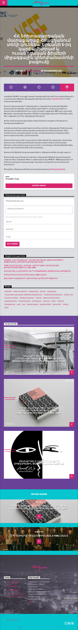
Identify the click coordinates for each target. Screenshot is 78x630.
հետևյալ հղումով (57, 169)
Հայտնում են (56, 99)
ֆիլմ (6, 307)
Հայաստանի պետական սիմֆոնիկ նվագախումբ (23, 294)
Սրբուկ (38, 298)
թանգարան (36, 301)
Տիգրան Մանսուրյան (51, 298)
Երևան (42, 291)
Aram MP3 (8, 291)
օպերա (65, 304)
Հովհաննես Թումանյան (53, 294)
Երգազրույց (33, 291)
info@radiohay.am (13, 590)
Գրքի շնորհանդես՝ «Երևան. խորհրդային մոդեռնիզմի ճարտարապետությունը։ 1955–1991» (31, 267)
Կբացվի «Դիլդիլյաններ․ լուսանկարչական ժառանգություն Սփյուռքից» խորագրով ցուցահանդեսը (34, 261)
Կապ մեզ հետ (12, 620)
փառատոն (57, 304)
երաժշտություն (25, 301)
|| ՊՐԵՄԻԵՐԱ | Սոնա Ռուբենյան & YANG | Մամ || (25, 275)
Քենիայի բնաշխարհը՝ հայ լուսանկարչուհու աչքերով (31, 279)
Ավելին (31, 602)
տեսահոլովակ (32, 304)
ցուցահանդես (45, 304)
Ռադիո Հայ (33, 71)
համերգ (61, 301)
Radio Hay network (20, 291)
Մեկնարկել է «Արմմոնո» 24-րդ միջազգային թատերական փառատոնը (37, 271)
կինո (54, 301)
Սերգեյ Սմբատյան (27, 298)
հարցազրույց (10, 304)
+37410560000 (12, 586)
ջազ (18, 304)
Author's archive (39, 185)
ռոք (23, 304)
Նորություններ (39, 31)
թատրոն (46, 301)
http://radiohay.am (13, 582)
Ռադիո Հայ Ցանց (11, 298)
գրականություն (11, 301)
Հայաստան (51, 291)
